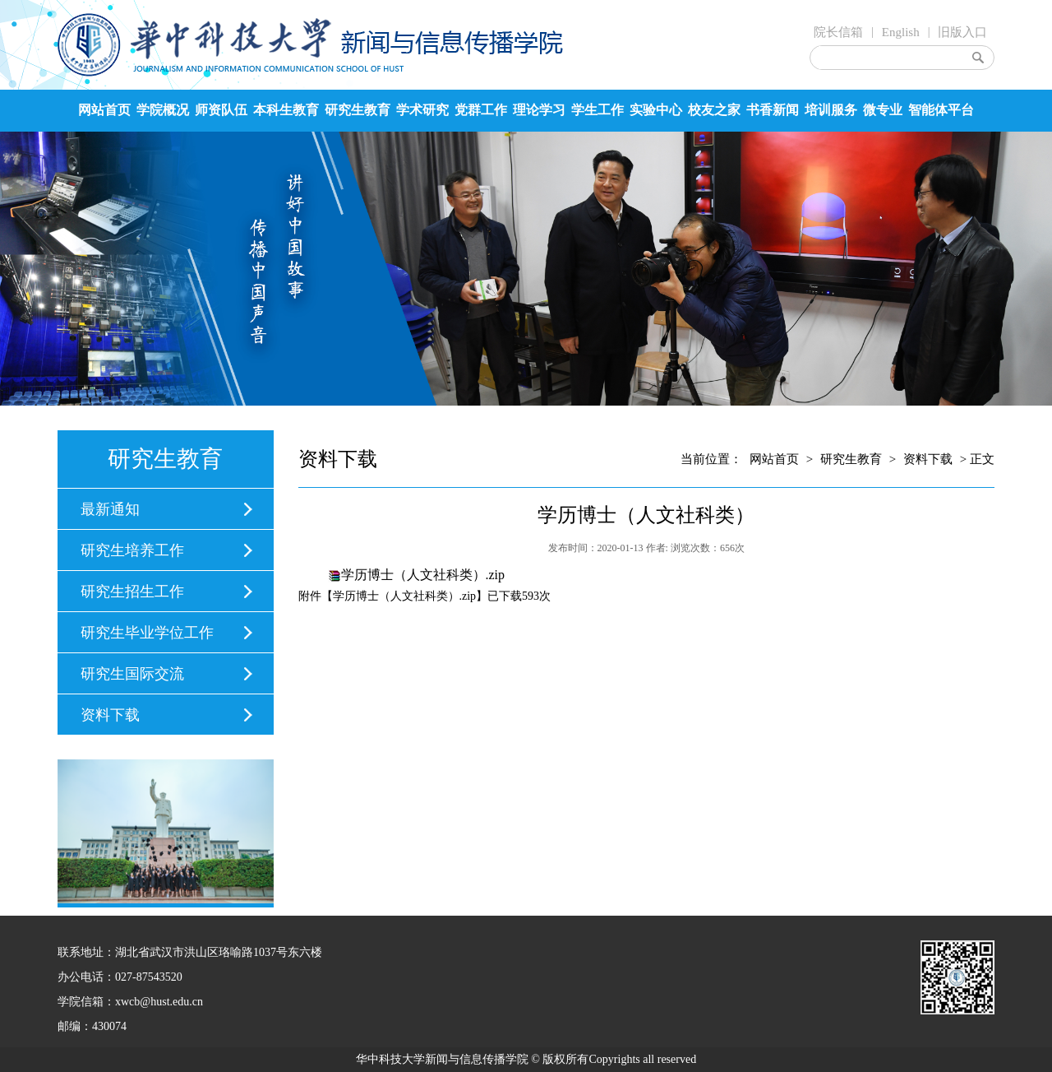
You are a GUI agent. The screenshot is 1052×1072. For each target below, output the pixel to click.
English (901, 32)
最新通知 (110, 509)
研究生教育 (357, 110)
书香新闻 (772, 110)
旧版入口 (962, 32)
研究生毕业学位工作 (147, 632)
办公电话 (81, 977)
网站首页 (104, 110)
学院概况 (162, 110)
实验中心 (656, 110)
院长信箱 (838, 32)
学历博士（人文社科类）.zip (423, 575)
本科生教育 (286, 110)
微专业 (882, 110)
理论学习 (539, 110)
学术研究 (422, 110)
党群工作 (480, 110)
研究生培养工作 (132, 550)
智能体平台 (941, 110)
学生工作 (597, 110)
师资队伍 (221, 110)
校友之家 (714, 110)
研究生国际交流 (132, 674)
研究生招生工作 (132, 591)
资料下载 (110, 715)
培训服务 (831, 110)
